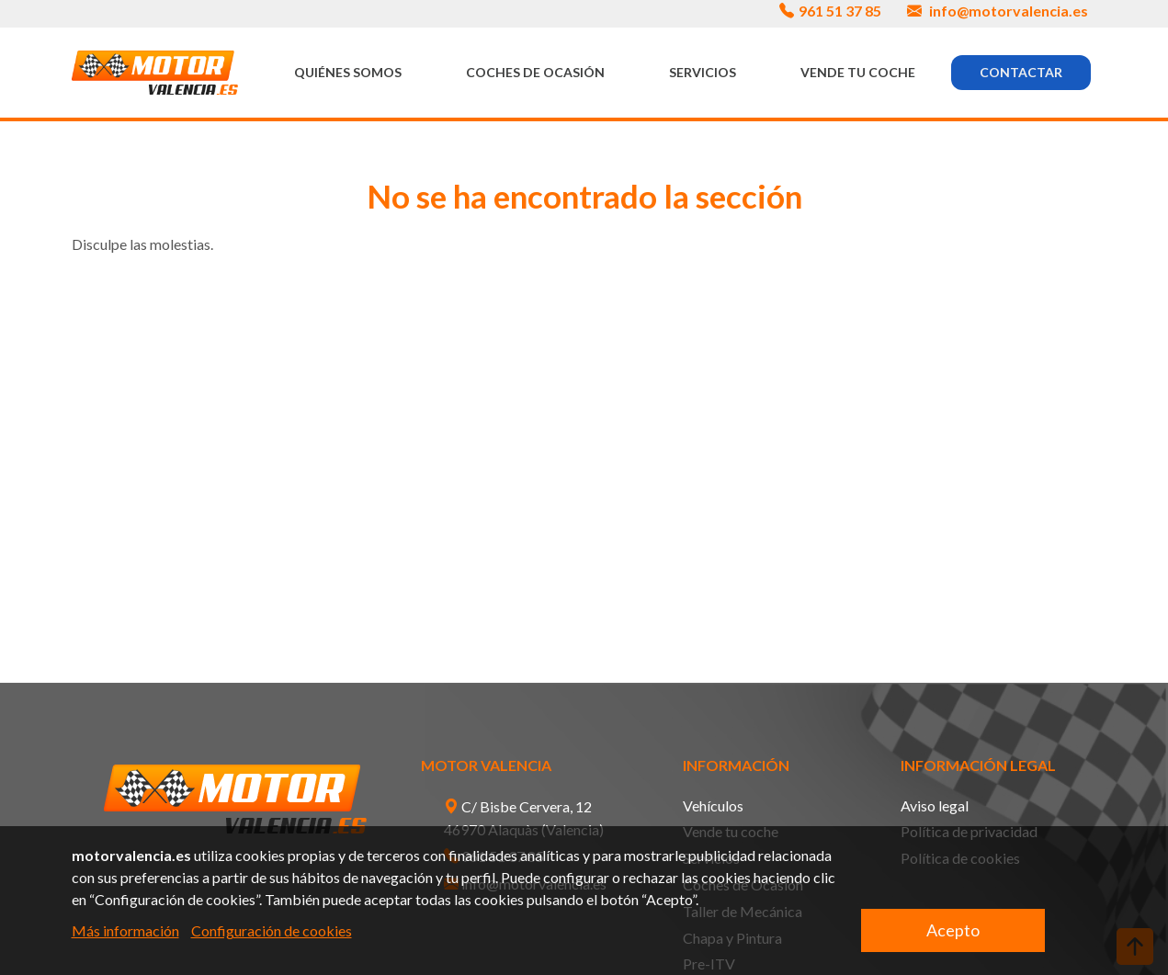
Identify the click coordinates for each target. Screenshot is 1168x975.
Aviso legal (935, 805)
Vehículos (713, 805)
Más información (125, 930)
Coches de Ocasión (535, 72)
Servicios (702, 72)
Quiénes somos (348, 72)
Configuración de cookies (271, 930)
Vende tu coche (857, 72)
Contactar (1021, 72)
